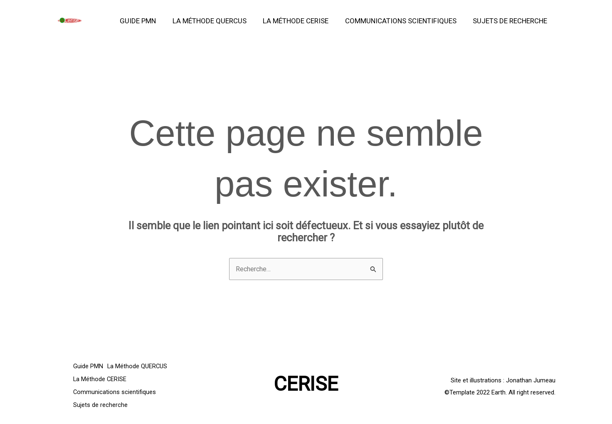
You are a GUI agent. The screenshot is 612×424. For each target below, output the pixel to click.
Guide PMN (148, 21)
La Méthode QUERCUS (217, 21)
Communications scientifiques (404, 21)
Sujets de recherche (511, 21)
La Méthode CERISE (301, 21)
